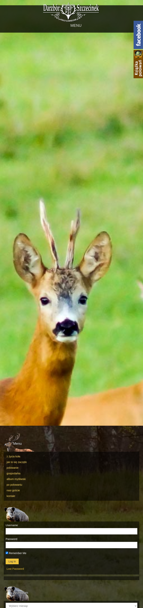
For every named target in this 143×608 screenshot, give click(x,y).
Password (11, 539)
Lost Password (15, 568)
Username (12, 525)
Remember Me (16, 553)
